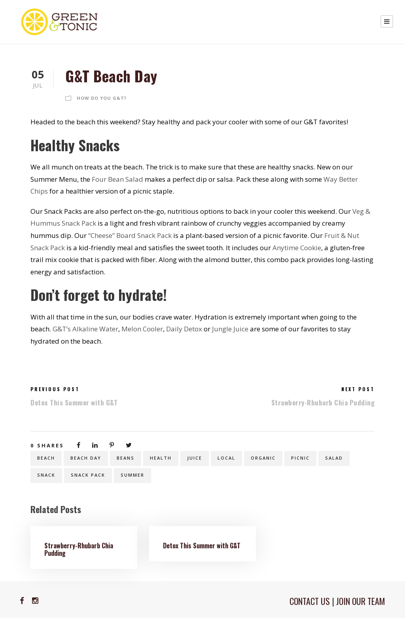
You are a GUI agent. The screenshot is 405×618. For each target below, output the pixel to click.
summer (132, 475)
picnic (300, 458)
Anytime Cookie (297, 247)
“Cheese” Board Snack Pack (130, 235)
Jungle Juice (230, 328)
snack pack (88, 475)
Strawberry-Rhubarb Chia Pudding (78, 549)
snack (46, 475)
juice (194, 458)
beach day (85, 458)
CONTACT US (310, 601)
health (161, 458)
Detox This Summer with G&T (201, 545)
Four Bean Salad (117, 179)
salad (334, 458)
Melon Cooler (142, 328)
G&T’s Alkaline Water (85, 328)
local (226, 458)
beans (125, 458)
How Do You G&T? (102, 98)
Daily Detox (184, 328)
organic (263, 458)
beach (46, 458)
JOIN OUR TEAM (360, 601)
